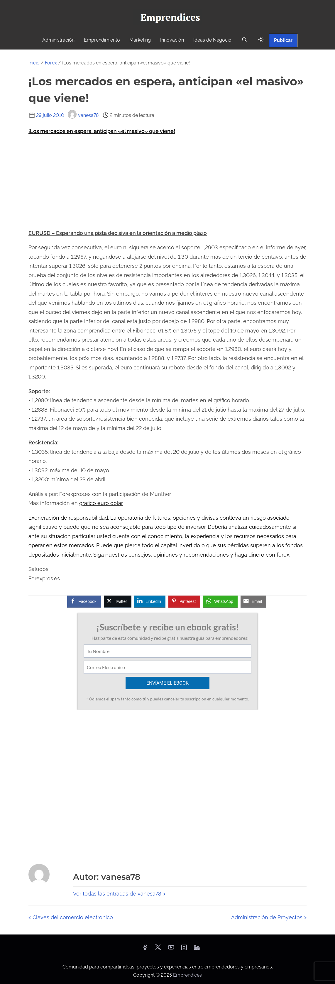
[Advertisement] (167, 182)
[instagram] (184, 949)
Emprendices (187, 975)
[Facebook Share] (84, 601)
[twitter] (158, 949)
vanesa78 (83, 115)
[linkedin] (197, 949)
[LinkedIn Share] (149, 601)
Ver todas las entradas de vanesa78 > (119, 894)
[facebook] (145, 949)
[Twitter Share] (117, 601)
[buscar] (244, 41)
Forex (51, 63)
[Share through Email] (253, 601)
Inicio (34, 63)
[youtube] (171, 949)
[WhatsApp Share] (220, 601)
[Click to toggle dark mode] (261, 40)
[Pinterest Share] (184, 601)
